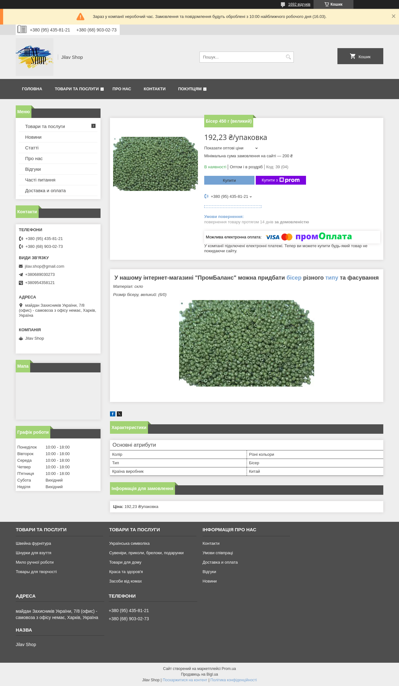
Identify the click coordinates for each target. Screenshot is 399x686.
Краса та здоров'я (126, 571)
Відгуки (33, 169)
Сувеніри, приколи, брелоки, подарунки (146, 552)
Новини (33, 137)
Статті (32, 147)
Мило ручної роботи (35, 562)
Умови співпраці (218, 552)
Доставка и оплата (45, 190)
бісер (294, 278)
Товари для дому (125, 562)
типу (331, 278)
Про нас (121, 88)
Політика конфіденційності (233, 680)
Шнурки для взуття (33, 552)
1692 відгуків (299, 4)
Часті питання (40, 179)
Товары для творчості (36, 571)
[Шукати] (288, 57)
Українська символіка (129, 543)
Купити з (281, 180)
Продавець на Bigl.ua (199, 674)
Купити (229, 180)
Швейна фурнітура (33, 543)
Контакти (155, 88)
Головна (32, 88)
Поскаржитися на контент (185, 680)
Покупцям (190, 88)
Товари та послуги (77, 88)
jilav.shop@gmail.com (44, 266)
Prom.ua (229, 668)
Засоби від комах (125, 581)
